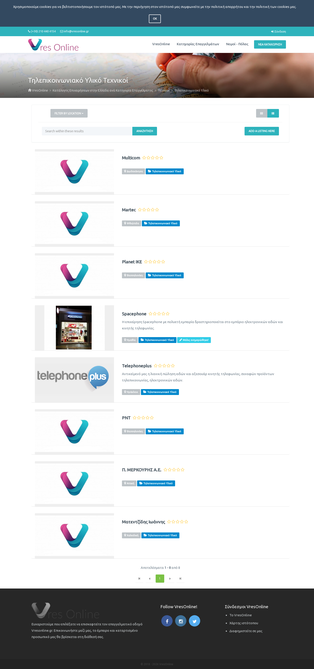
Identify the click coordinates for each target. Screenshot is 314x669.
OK (155, 18)
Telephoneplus (137, 366)
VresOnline (161, 44)
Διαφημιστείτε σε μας (245, 631)
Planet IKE (132, 262)
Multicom (131, 158)
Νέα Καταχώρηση (270, 44)
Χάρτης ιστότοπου (243, 623)
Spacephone (134, 314)
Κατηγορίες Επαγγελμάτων (198, 44)
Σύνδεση (278, 31)
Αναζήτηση (144, 131)
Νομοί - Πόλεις (237, 44)
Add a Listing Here (262, 131)
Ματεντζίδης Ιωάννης (143, 522)
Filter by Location (69, 113)
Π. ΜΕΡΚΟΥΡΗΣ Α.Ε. (141, 470)
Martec (129, 210)
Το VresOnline (240, 615)
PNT (126, 418)
